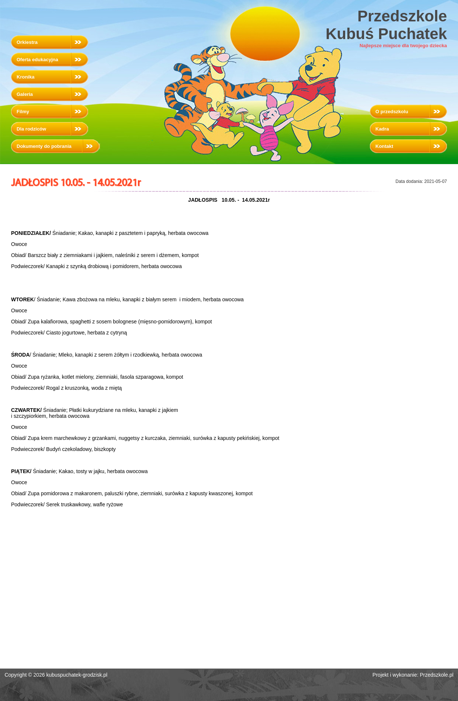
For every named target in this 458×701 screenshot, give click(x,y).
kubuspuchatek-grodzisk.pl (76, 675)
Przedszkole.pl (437, 675)
